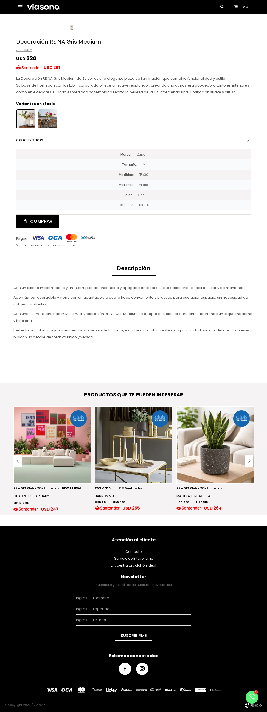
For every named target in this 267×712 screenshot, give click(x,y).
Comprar (41, 221)
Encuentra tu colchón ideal (133, 565)
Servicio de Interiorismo (133, 558)
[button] (249, 461)
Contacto (133, 551)
